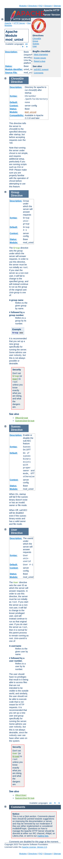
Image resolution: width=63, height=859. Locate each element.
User (35, 46)
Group (35, 41)
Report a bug (39, 61)
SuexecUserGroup (24, 421)
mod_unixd (30, 112)
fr (22, 46)
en (26, 44)
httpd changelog (41, 54)
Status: (8, 66)
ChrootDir (37, 38)
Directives (32, 6)
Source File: (11, 72)
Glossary (48, 6)
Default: (14, 102)
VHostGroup (21, 418)
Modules (23, 6)
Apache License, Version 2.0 (34, 847)
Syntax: (14, 96)
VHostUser (21, 795)
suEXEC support (41, 69)
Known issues (40, 58)
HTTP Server (19, 23)
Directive (17, 81)
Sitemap (57, 6)
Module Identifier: (14, 69)
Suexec (36, 44)
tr (27, 46)
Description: (11, 52)
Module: (14, 112)
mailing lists (42, 836)
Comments (38, 73)
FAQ (41, 6)
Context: (14, 105)
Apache (8, 23)
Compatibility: (17, 115)
